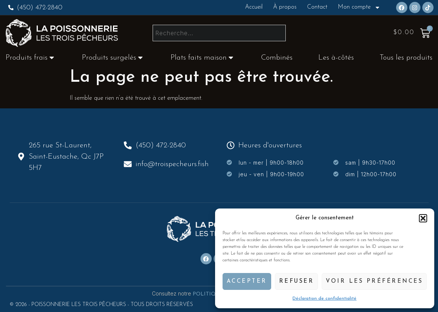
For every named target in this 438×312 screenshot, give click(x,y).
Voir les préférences (374, 281)
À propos (285, 7)
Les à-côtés (336, 58)
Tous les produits (406, 58)
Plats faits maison (202, 58)
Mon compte (359, 7)
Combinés (276, 58)
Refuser (296, 281)
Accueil (254, 7)
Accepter (247, 281)
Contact (317, 7)
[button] (423, 218)
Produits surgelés (112, 58)
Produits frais (30, 58)
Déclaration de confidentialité (324, 298)
